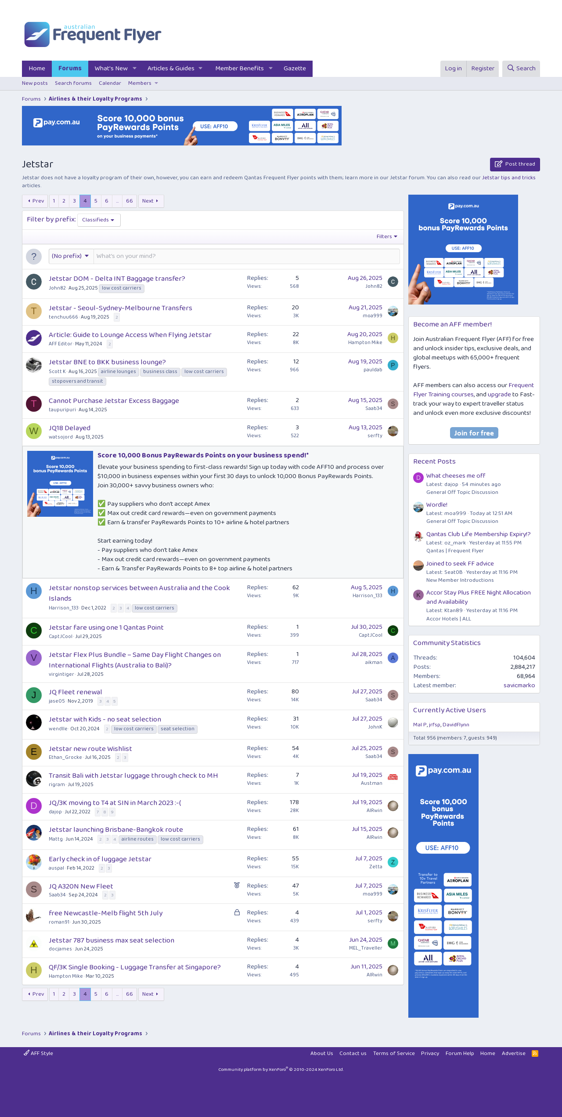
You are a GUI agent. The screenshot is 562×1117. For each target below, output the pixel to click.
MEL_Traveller (365, 948)
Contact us (353, 1053)
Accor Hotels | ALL (448, 619)
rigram (57, 784)
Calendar (110, 83)
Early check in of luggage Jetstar (100, 859)
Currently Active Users (449, 710)
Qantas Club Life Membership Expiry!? (478, 534)
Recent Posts (434, 462)
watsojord (61, 437)
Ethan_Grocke (65, 757)
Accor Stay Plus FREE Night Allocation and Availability (478, 597)
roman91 (59, 922)
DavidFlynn (456, 724)
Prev (38, 201)
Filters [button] (384, 236)
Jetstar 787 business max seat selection (111, 941)
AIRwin (374, 810)
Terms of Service (394, 1053)
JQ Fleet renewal (75, 692)
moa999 (372, 316)
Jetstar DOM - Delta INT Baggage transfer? (117, 279)
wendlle (58, 729)
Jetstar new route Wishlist (90, 749)
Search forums (73, 83)
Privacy (430, 1053)
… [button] (117, 201)
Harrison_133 (64, 608)
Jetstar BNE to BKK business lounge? (107, 362)
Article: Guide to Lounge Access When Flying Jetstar (130, 335)
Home (37, 68)
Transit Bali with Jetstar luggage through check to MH (133, 776)
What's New (111, 68)
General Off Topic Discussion (462, 492)
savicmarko (519, 685)
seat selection (178, 729)
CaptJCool (60, 636)
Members (139, 83)
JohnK (375, 727)
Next (148, 201)
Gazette (295, 68)
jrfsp (434, 724)
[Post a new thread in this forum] (247, 256)
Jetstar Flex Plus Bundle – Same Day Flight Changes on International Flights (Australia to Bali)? (135, 660)
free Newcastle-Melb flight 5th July (105, 913)
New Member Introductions (460, 580)
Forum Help (460, 1053)
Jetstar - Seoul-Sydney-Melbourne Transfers (120, 308)
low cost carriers (121, 288)
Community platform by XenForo (281, 1069)
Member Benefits (239, 68)
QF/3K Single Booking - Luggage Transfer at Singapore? (135, 967)
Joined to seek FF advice (460, 563)
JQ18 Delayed (69, 428)
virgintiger (61, 674)
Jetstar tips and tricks (509, 177)
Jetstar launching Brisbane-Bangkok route (116, 830)
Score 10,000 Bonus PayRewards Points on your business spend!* (203, 455)
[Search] (521, 69)
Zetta (375, 867)
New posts (35, 83)
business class (160, 372)
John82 (57, 288)
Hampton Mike (365, 342)
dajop (55, 812)
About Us (321, 1053)
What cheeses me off (456, 476)
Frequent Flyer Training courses (473, 390)
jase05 (57, 701)
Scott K (57, 371)
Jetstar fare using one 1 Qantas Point (106, 628)
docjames (60, 949)
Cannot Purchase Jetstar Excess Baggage (114, 401)
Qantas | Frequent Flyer (455, 550)
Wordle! (436, 505)
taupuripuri (62, 410)
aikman (373, 662)
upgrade (499, 394)
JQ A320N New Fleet (81, 886)
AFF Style (38, 1053)
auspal (56, 868)
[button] (135, 69)
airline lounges (118, 372)
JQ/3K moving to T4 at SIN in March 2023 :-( (115, 803)
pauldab (373, 370)
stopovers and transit (77, 381)
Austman (371, 783)
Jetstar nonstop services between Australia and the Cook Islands (139, 593)
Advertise (514, 1053)
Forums (70, 68)
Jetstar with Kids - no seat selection (105, 719)
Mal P (420, 724)
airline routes (138, 839)
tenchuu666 (63, 317)
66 (129, 201)
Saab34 (373, 408)
